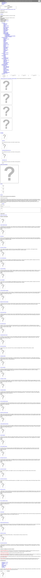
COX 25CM (3, 140)
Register (3, 4)
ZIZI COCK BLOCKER (3, 346)
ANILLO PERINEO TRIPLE (3, 446)
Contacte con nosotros (5, 563)
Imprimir (3, 203)
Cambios (3, 566)
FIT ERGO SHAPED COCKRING (4, 290)
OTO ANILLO (2, 236)
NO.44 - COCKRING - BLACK (4, 500)
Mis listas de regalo (4, 2)
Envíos (3, 564)
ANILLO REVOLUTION (3, 312)
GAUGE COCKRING (2, 367)
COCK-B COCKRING (3, 268)
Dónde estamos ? (4, 565)
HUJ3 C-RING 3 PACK (3, 323)
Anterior (1, 183)
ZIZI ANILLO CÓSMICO (3, 247)
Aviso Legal (3, 567)
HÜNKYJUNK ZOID (2, 489)
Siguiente (1, 194)
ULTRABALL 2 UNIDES (3, 378)
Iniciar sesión (3, 3)
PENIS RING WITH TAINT (3, 457)
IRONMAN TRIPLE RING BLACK (4, 522)
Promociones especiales (5, 562)
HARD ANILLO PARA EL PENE (4, 412)
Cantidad (1, 206)
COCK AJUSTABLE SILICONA (4, 401)
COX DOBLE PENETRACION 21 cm (6, 150)
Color (2, 208)
